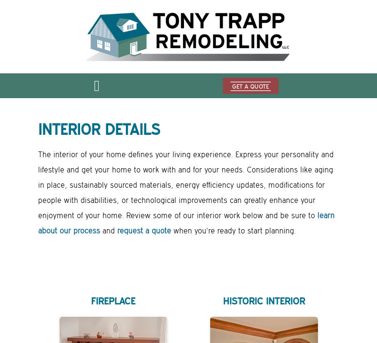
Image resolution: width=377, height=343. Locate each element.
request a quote (144, 231)
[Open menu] (97, 88)
